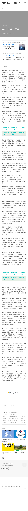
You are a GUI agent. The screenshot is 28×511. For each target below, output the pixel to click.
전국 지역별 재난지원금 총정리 (10, 417)
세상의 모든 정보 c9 (11, 3)
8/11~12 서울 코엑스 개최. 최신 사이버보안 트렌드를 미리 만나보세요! (9, 47)
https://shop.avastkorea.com (10, 53)
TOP (25, 487)
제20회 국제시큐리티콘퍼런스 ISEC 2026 (9, 45)
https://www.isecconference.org (11, 42)
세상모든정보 (6, 412)
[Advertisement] (14, 392)
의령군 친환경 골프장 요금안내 (10, 420)
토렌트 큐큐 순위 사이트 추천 (9, 418)
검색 (22, 3)
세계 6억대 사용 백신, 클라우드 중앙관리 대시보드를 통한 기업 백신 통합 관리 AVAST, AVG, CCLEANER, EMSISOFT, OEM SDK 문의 (13, 58)
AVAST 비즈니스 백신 (9, 56)
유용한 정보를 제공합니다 (7, 465)
